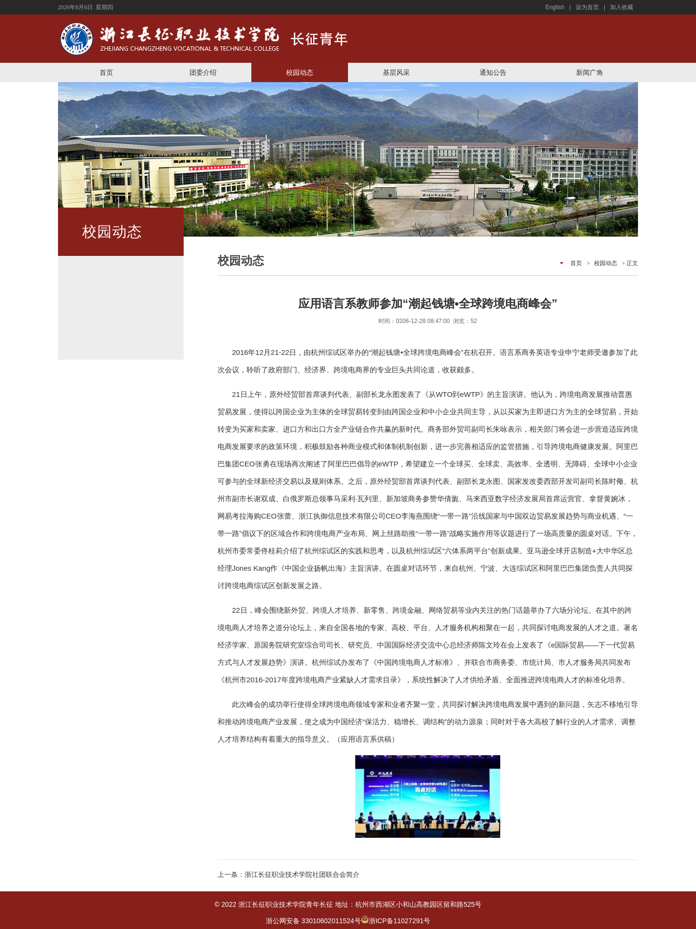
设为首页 (587, 7)
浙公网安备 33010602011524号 (317, 921)
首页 (106, 72)
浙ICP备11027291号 (400, 921)
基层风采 (396, 72)
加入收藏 (621, 7)
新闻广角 (589, 72)
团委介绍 (203, 72)
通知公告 (493, 72)
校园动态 (299, 72)
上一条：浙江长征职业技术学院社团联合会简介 (289, 874)
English (554, 7)
